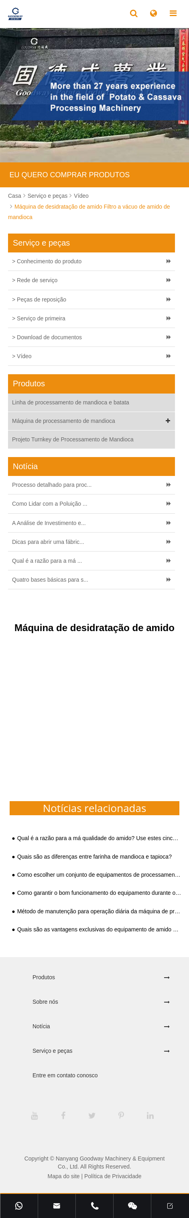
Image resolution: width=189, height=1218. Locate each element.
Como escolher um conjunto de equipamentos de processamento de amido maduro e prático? (99, 875)
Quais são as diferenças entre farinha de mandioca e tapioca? (94, 857)
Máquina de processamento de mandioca (92, 421)
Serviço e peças (48, 196)
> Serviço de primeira (38, 318)
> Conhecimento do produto (46, 261)
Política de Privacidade (112, 1176)
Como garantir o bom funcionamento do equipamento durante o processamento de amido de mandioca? (99, 893)
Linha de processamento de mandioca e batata (70, 402)
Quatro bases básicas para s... (50, 579)
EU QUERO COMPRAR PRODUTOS (70, 175)
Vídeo (81, 196)
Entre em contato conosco (65, 1075)
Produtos (44, 977)
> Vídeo (22, 356)
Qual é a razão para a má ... (47, 561)
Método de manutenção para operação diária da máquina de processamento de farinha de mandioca (99, 911)
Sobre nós (45, 1002)
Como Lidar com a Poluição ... (49, 503)
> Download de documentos (47, 337)
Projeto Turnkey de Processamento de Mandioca (73, 439)
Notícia (41, 1026)
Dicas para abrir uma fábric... (48, 542)
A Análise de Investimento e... (49, 523)
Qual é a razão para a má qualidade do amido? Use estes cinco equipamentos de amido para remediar (99, 838)
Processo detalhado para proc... (51, 485)
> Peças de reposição (39, 299)
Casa (14, 196)
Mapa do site (63, 1176)
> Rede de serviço (34, 280)
